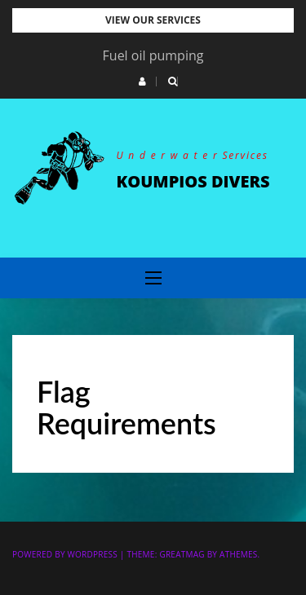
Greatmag (181, 554)
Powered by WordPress (65, 554)
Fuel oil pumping (153, 55)
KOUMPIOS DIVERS (193, 181)
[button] (142, 81)
